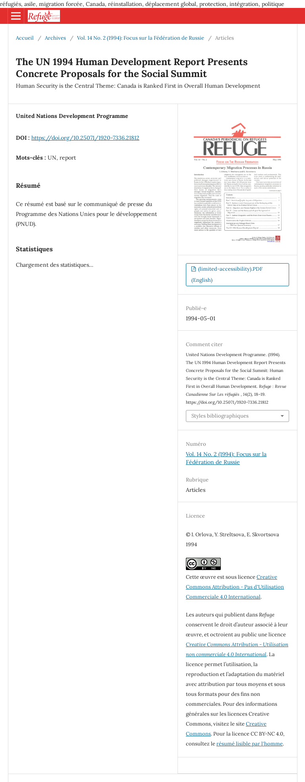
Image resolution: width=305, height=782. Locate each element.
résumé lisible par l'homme (249, 743)
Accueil (25, 38)
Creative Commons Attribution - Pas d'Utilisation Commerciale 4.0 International (235, 587)
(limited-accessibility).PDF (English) (227, 274)
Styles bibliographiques (220, 415)
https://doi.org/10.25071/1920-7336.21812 (85, 137)
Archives (55, 38)
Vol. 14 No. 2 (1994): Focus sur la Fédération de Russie (140, 38)
